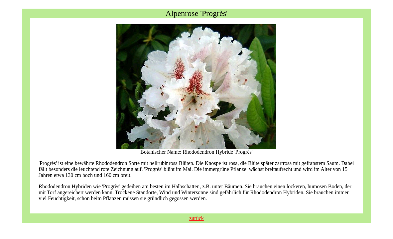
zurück (196, 218)
